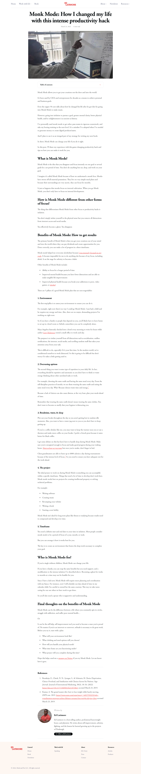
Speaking (57, 751)
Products (110, 754)
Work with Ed (25, 4)
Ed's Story (84, 751)
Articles (110, 751)
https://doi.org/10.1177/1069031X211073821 (60, 688)
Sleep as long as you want (52, 448)
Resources (125, 4)
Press (82, 754)
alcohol (53, 285)
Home (13, 4)
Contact (83, 758)
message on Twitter (65, 658)
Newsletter (114, 4)
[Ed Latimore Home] (70, 4)
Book (36, 4)
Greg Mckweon (49, 333)
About (103, 4)
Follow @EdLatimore (63, 734)
